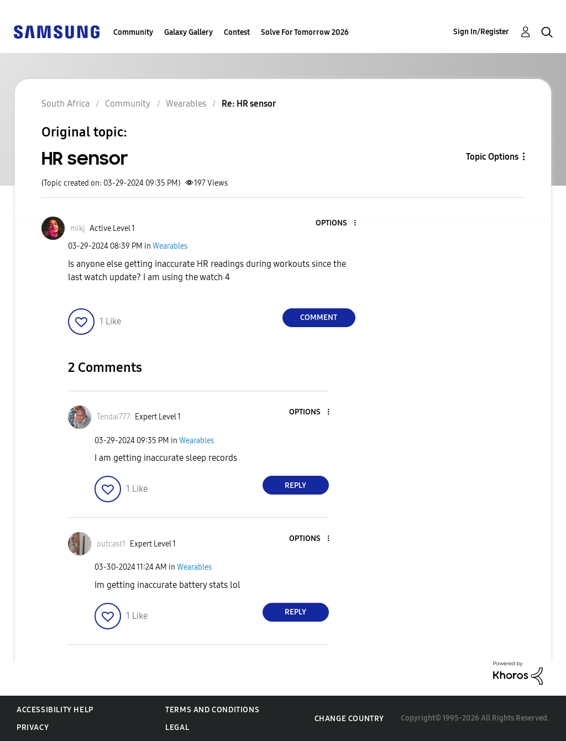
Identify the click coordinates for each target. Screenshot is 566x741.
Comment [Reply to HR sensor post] (318, 317)
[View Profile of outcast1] (111, 544)
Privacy (33, 727)
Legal (177, 727)
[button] (336, 223)
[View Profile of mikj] (77, 228)
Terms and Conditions (212, 709)
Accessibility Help (55, 709)
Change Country (349, 718)
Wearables (170, 246)
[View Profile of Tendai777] (113, 417)
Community (133, 32)
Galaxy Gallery (188, 32)
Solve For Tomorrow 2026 (305, 32)
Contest (237, 32)
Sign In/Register (481, 31)
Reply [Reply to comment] (295, 485)
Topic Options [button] (492, 156)
